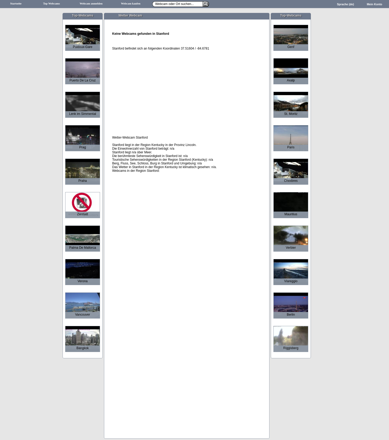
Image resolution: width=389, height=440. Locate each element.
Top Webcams (51, 3)
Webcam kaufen (130, 3)
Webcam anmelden (91, 3)
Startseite (15, 3)
